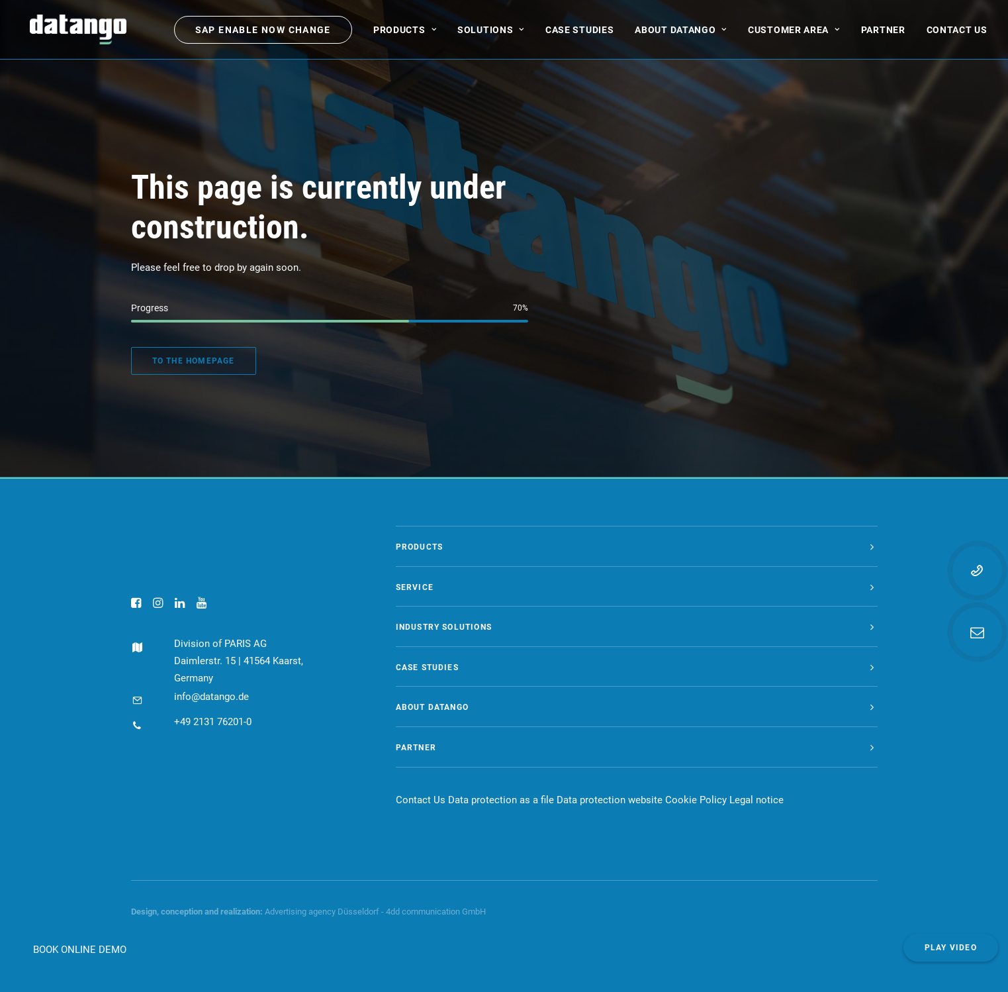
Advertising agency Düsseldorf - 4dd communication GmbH (375, 912)
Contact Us (420, 800)
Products (404, 33)
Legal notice (756, 800)
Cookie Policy (696, 800)
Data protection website (610, 800)
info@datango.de (198, 697)
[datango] (72, 33)
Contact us (957, 33)
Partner (883, 33)
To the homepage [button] (193, 361)
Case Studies (579, 33)
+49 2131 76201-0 (199, 722)
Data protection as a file (501, 800)
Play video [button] (951, 947)
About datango (681, 33)
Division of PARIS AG (207, 644)
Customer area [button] (794, 33)
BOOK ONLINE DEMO (79, 950)
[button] (136, 605)
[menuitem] (263, 33)
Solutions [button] (490, 33)
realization (240, 912)
